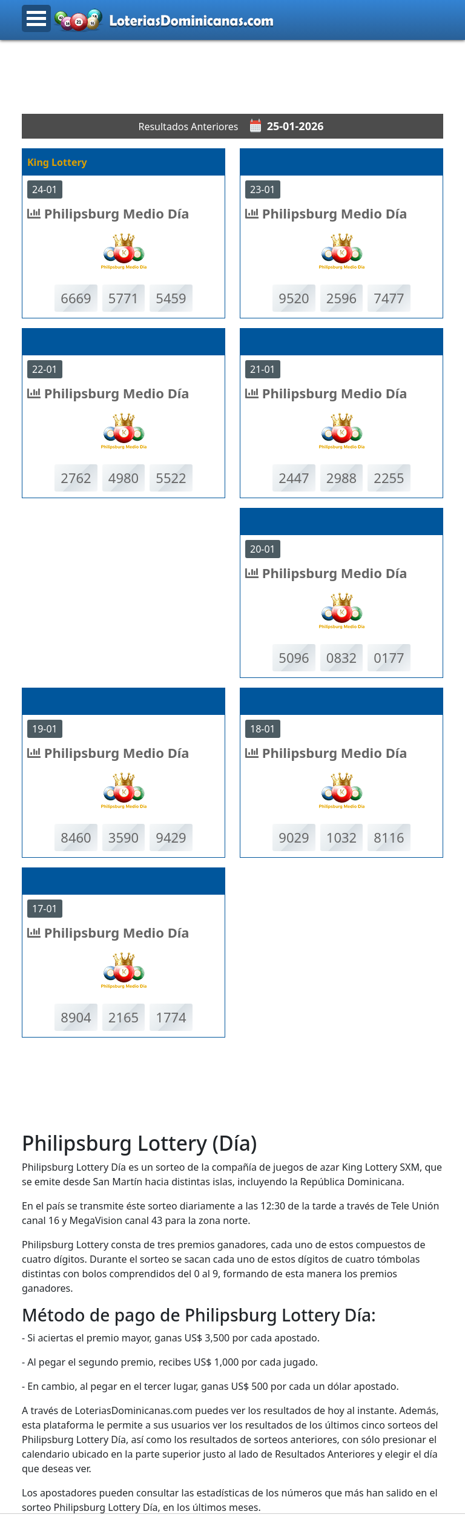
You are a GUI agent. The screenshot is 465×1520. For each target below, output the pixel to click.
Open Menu (36, 18)
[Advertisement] (242, 77)
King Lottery (57, 162)
